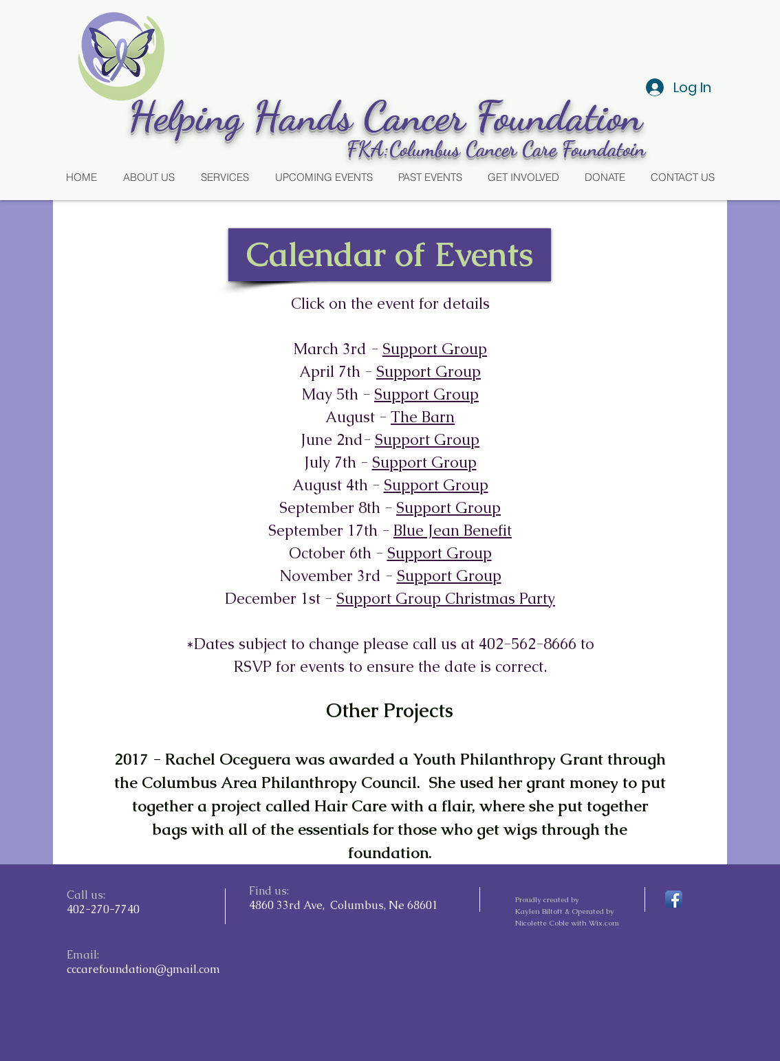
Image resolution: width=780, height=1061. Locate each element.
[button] (389, 254)
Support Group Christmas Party (445, 599)
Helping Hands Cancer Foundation (390, 116)
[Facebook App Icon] (673, 899)
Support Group (434, 349)
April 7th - (337, 372)
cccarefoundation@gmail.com (143, 969)
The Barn (423, 417)
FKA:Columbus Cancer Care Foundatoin (496, 148)
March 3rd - (337, 349)
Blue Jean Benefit (452, 530)
